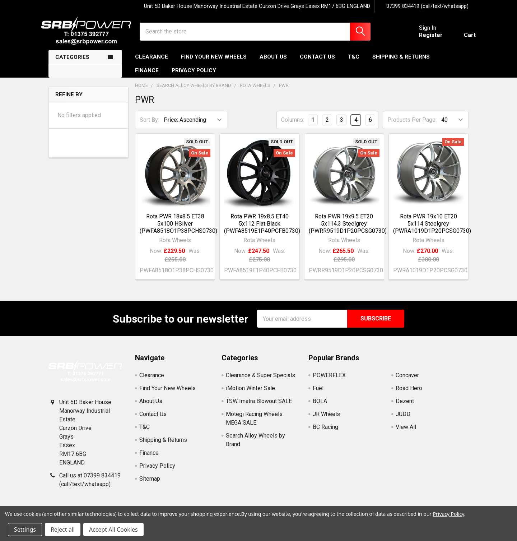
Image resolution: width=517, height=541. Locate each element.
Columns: (292, 125)
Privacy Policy (194, 76)
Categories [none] (72, 62)
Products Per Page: (412, 125)
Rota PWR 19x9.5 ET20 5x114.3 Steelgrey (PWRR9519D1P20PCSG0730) (348, 229)
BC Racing (325, 432)
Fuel (318, 393)
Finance (147, 76)
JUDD (403, 419)
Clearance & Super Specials (260, 380)
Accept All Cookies (113, 529)
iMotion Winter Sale (250, 393)
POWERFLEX (329, 380)
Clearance (151, 62)
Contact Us (317, 62)
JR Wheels (326, 419)
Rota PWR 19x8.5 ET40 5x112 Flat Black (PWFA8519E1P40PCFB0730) (262, 229)
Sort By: (149, 125)
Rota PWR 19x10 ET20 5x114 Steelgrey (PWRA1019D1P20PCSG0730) (432, 229)
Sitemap (149, 484)
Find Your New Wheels (214, 62)
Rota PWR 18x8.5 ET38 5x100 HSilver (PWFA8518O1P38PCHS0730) (178, 229)
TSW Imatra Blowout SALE (259, 406)
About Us (273, 62)
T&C (353, 62)
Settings (25, 529)
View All (406, 432)
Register (424, 38)
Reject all (63, 529)
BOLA (320, 406)
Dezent (405, 406)
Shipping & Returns (401, 62)
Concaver (407, 380)
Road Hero (409, 393)
